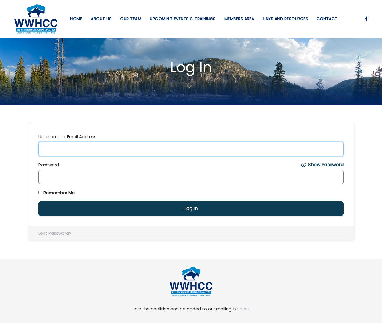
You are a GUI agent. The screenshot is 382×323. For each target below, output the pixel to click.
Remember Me (56, 193)
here (244, 309)
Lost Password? (54, 233)
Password (48, 165)
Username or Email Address (67, 137)
